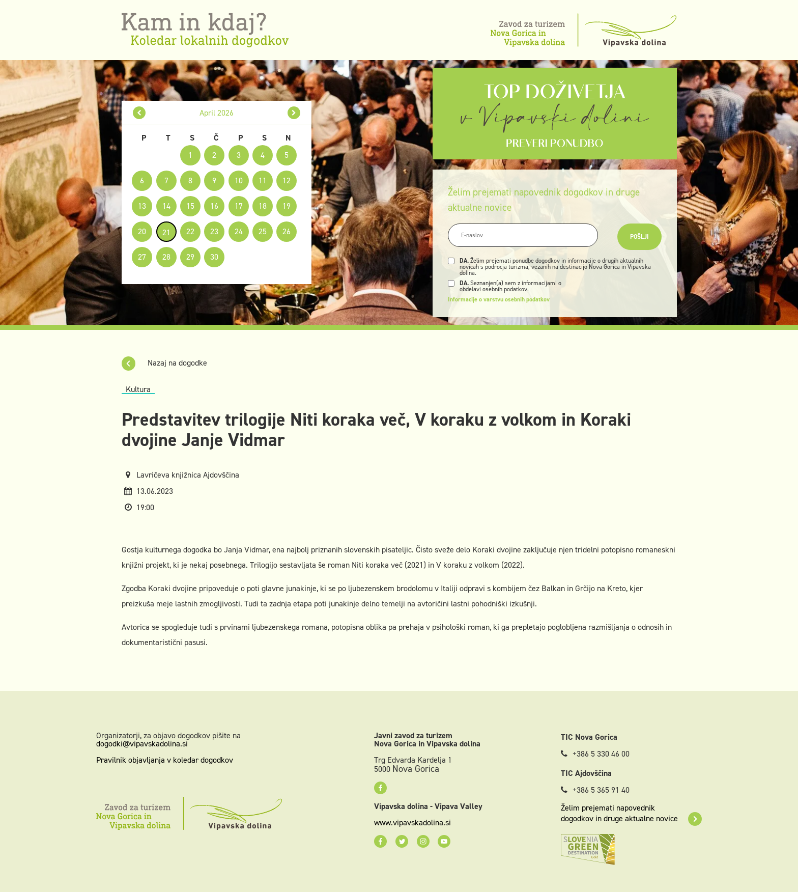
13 (142, 206)
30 (214, 257)
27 (142, 257)
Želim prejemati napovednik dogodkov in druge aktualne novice (631, 813)
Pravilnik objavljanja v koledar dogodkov (164, 760)
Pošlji (639, 237)
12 (286, 180)
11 (263, 180)
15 (190, 206)
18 (263, 206)
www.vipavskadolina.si (412, 823)
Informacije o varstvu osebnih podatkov (499, 299)
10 (239, 180)
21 (166, 232)
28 (166, 257)
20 (142, 231)
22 (190, 231)
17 (239, 206)
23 (214, 231)
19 (286, 206)
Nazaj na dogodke (164, 362)
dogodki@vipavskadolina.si (142, 743)
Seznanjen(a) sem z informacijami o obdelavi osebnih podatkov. (510, 286)
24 (239, 231)
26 (286, 231)
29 (190, 257)
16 (214, 206)
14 (166, 206)
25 (263, 231)
